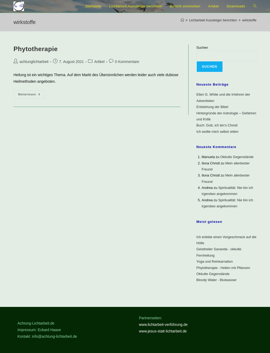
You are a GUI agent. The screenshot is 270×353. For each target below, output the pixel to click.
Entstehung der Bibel (212, 107)
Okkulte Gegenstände (237, 157)
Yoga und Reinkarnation (214, 261)
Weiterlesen (31, 94)
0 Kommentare (127, 62)
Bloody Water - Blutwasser (216, 280)
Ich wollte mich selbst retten (217, 132)
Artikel (99, 62)
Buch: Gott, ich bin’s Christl (217, 125)
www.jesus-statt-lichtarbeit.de (163, 331)
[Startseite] (182, 20)
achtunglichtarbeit (34, 62)
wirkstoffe (249, 20)
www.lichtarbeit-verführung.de (163, 324)
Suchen (202, 48)
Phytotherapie (35, 48)
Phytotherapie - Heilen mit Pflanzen (223, 268)
